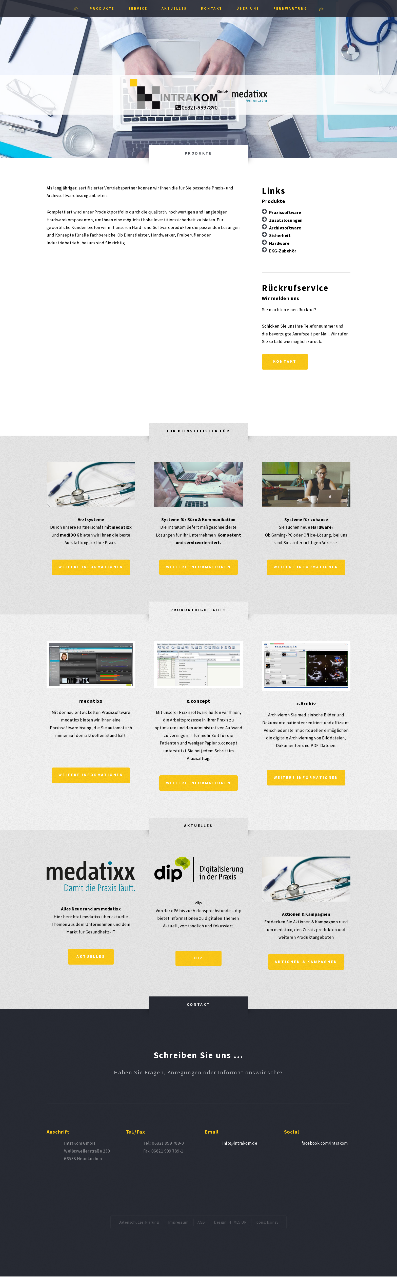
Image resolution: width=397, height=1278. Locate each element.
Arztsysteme (91, 520)
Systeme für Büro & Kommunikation (198, 520)
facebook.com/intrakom (325, 1144)
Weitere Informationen (91, 567)
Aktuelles (90, 957)
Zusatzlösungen (286, 220)
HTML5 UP (237, 1223)
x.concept (199, 701)
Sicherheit (280, 235)
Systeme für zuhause (306, 520)
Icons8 (273, 1223)
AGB (201, 1223)
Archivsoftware (285, 228)
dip (198, 904)
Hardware (279, 243)
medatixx (91, 701)
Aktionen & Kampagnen (306, 915)
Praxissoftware (285, 212)
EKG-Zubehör (282, 251)
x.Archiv (306, 704)
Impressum (178, 1223)
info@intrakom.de (239, 1144)
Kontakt (285, 361)
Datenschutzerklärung (138, 1223)
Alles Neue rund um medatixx (91, 910)
